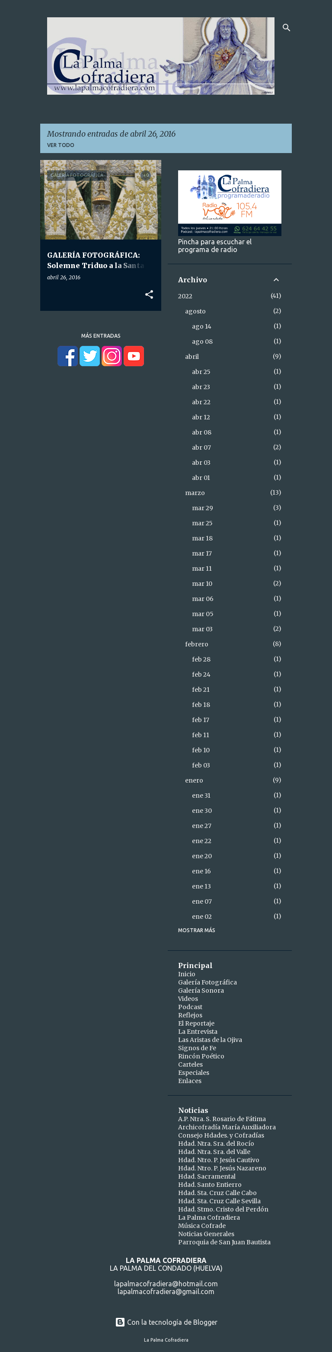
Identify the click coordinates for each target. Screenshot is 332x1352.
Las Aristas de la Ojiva (210, 1040)
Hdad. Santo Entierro (210, 1185)
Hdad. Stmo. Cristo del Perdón (223, 1209)
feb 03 (201, 765)
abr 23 (201, 387)
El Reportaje (196, 1023)
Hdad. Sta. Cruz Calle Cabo (217, 1193)
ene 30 (202, 811)
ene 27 (201, 826)
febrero (196, 644)
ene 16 (201, 871)
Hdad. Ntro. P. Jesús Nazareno (222, 1168)
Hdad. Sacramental (207, 1176)
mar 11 (202, 568)
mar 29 (202, 508)
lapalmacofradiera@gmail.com (166, 1291)
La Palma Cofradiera (209, 1217)
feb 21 (201, 690)
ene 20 (202, 856)
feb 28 (201, 659)
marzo (195, 493)
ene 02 (202, 917)
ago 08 (202, 341)
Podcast (190, 1007)
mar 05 (203, 614)
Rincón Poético (201, 1056)
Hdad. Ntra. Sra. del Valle (214, 1152)
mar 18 (202, 538)
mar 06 (203, 599)
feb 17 (200, 720)
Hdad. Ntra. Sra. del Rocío (216, 1143)
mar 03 (202, 629)
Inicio (186, 974)
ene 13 (201, 886)
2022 (185, 296)
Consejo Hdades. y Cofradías (221, 1135)
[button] (149, 294)
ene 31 (201, 795)
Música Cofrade (202, 1226)
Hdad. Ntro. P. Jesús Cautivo (218, 1160)
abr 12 (201, 417)
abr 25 (201, 372)
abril (192, 357)
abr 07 (201, 447)
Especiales (193, 1073)
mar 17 (202, 553)
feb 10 (201, 750)
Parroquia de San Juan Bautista (224, 1242)
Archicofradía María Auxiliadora (227, 1127)
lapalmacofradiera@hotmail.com (166, 1284)
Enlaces (189, 1081)
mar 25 (202, 523)
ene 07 (202, 901)
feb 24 (201, 674)
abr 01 (201, 478)
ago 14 (201, 326)
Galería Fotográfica (207, 982)
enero (194, 780)
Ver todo (60, 145)
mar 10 (202, 584)
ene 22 (201, 841)
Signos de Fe (197, 1048)
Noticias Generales (206, 1234)
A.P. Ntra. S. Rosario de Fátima (222, 1119)
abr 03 (201, 463)
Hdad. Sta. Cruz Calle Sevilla (219, 1201)
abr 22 (201, 402)
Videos (188, 999)
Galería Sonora (201, 990)
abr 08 (201, 432)
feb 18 (201, 705)
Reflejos (190, 1015)
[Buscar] (286, 27)
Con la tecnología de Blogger (166, 1322)
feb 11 (200, 735)
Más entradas (101, 336)
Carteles (190, 1064)
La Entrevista (197, 1032)
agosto (195, 311)
